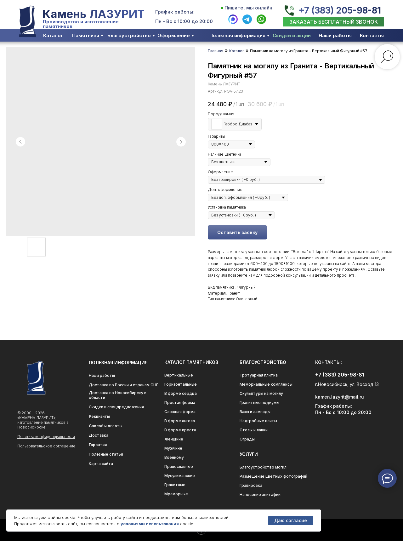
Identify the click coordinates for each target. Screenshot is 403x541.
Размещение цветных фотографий (273, 476)
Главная (215, 51)
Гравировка (251, 485)
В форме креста (180, 430)
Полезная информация (237, 35)
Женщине (173, 439)
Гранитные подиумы (259, 402)
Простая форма (179, 402)
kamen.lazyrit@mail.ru (339, 397)
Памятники (85, 35)
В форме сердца (180, 393)
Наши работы (335, 35)
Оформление (173, 35)
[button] (333, 21)
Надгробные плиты (258, 420)
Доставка (98, 435)
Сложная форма (180, 411)
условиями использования (150, 523)
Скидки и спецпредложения (116, 407)
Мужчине (173, 448)
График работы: (175, 12)
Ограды (247, 439)
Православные (178, 466)
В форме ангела (179, 420)
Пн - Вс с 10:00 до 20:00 (184, 21)
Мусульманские (179, 475)
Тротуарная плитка (259, 375)
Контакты (372, 35)
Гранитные (174, 484)
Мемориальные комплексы (266, 384)
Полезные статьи (106, 454)
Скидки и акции (292, 35)
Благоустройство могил (263, 467)
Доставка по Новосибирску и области (117, 395)
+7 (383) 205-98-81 (339, 10)
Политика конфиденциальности (46, 436)
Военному (174, 457)
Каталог (53, 35)
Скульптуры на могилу (261, 393)
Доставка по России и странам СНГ (123, 385)
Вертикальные (178, 375)
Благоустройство (129, 35)
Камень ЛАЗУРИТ (94, 14)
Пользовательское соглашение (46, 446)
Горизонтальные (180, 384)
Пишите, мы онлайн (248, 8)
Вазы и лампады (255, 411)
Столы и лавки (254, 430)
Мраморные (176, 494)
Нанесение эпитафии (260, 494)
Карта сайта (101, 463)
